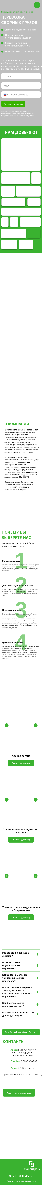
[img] (10, 1166)
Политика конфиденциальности (21, 1181)
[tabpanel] (21, 1099)
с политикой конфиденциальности (17, 114)
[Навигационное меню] (37, 5)
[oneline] (21, 76)
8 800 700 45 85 (29, 1061)
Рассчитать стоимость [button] (18, 1092)
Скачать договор (21, 763)
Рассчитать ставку (13, 104)
